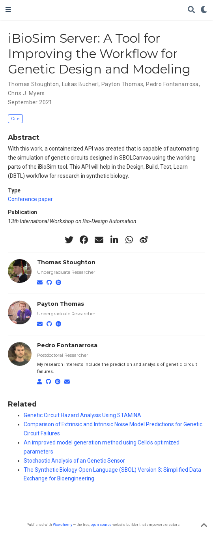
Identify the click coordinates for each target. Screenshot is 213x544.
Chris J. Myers (26, 93)
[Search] (191, 10)
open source (101, 524)
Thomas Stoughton (33, 84)
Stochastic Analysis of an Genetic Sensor (74, 460)
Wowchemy (62, 524)
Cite (15, 118)
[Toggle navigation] (8, 10)
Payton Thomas (122, 84)
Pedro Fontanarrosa (172, 84)
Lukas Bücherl (80, 84)
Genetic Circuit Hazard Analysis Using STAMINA (82, 415)
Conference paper (30, 199)
